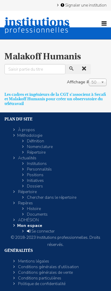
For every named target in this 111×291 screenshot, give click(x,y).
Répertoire (36, 152)
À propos (26, 130)
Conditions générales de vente (45, 272)
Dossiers (34, 186)
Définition (35, 141)
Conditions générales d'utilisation (48, 267)
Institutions (36, 163)
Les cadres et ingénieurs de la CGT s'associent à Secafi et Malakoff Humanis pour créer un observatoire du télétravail (55, 99)
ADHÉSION (28, 220)
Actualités (26, 158)
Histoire (33, 209)
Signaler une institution (83, 5)
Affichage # (78, 82)
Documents (37, 214)
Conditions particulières (39, 278)
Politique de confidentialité (41, 284)
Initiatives (35, 180)
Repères (25, 203)
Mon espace (29, 225)
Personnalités (39, 169)
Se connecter (40, 231)
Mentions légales (33, 261)
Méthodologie (29, 135)
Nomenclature (39, 147)
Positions (35, 175)
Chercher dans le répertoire (51, 197)
